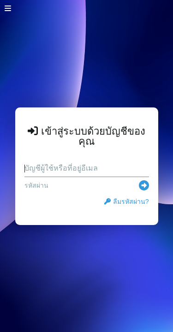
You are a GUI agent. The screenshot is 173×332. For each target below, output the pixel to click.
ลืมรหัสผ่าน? (126, 201)
